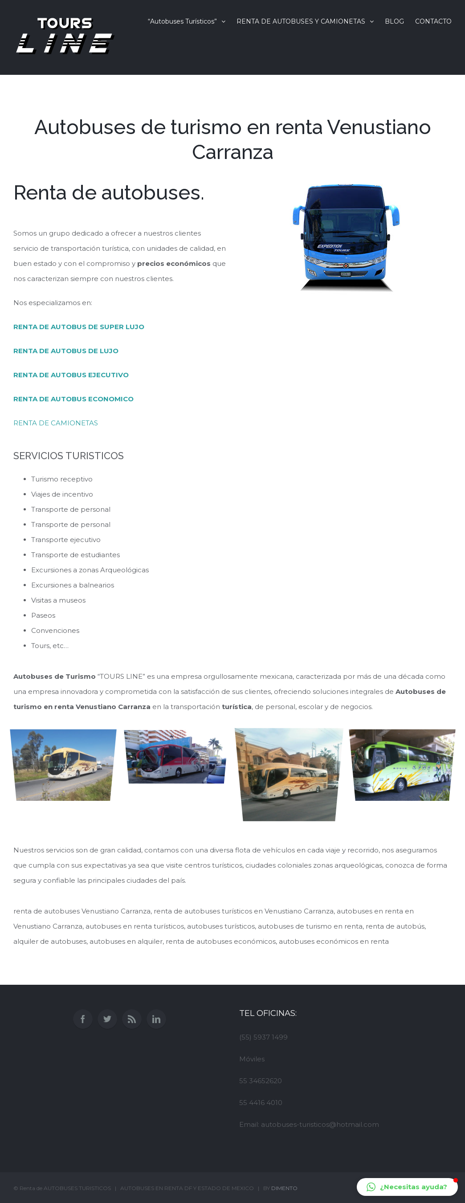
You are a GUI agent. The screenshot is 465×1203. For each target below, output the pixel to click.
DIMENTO (284, 1188)
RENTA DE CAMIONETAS (55, 423)
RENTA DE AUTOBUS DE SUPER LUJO (78, 326)
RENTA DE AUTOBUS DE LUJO (65, 351)
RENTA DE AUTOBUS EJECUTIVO (71, 375)
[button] (407, 1187)
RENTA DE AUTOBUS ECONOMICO (73, 399)
